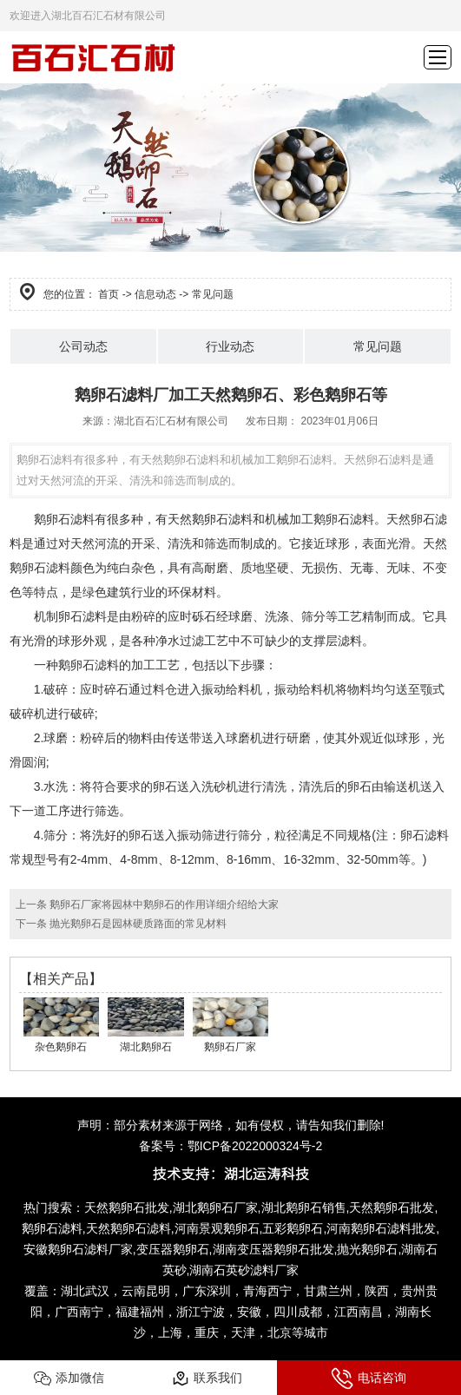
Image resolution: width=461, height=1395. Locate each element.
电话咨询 (368, 1378)
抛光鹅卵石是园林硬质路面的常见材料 (137, 924)
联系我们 (207, 1378)
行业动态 (230, 346)
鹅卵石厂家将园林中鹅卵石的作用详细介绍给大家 (163, 904)
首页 (108, 294)
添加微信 (69, 1378)
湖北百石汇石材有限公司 (171, 421)
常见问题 (377, 346)
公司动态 (83, 346)
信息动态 (155, 294)
